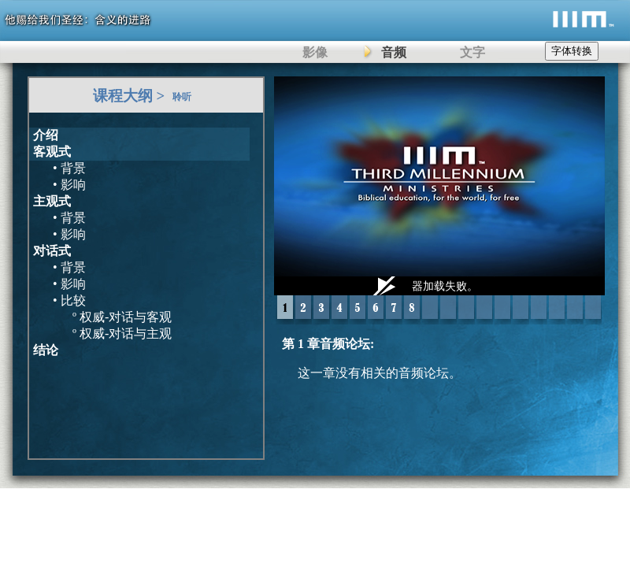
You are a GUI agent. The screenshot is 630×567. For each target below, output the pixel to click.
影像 (315, 52)
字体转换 (571, 51)
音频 (393, 52)
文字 (472, 52)
